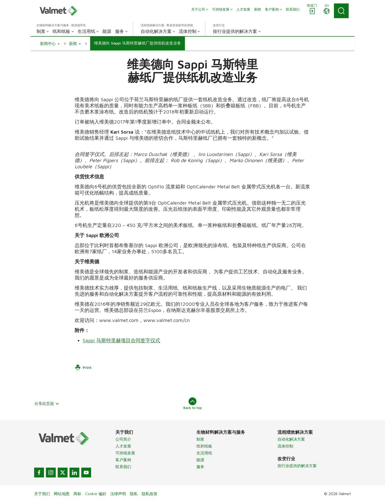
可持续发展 (125, 453)
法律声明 (118, 493)
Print (83, 367)
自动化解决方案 (291, 439)
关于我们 (42, 493)
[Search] (341, 10)
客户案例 (123, 460)
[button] (50, 43)
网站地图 (61, 493)
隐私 (134, 493)
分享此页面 (46, 403)
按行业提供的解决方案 (297, 465)
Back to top (192, 403)
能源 (200, 460)
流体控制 (285, 446)
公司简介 (123, 439)
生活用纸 (204, 453)
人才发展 (123, 446)
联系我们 (123, 466)
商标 (77, 493)
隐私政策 (149, 493)
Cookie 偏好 (95, 493)
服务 (200, 466)
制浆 (200, 439)
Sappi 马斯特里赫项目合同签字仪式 (121, 340)
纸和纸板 (204, 446)
